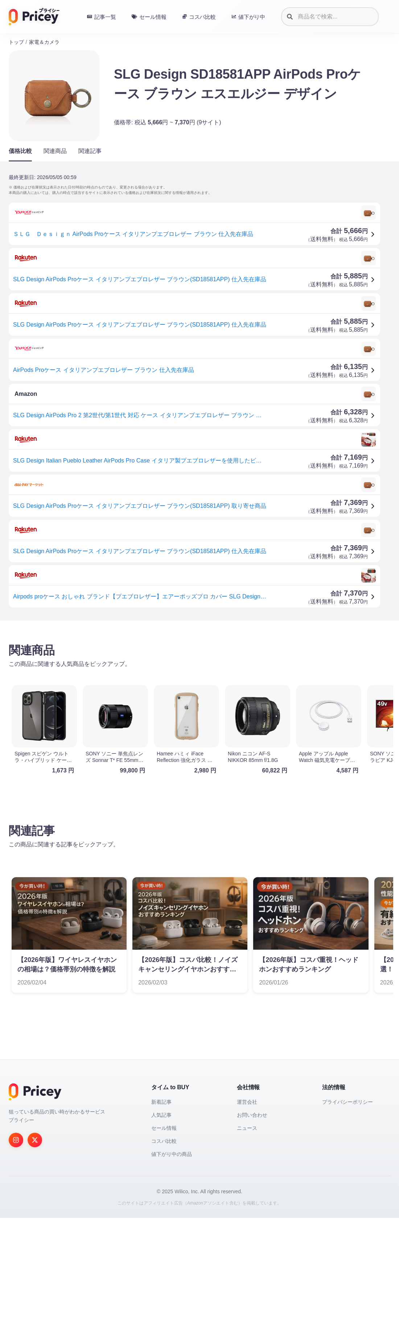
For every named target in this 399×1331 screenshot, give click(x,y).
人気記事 (161, 1228)
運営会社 (247, 1215)
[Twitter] (35, 1253)
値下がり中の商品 (171, 1267)
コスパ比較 (164, 1254)
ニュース (247, 1241)
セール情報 (164, 1241)
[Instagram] (16, 1253)
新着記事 (161, 1215)
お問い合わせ (252, 1228)
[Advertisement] (199, 683)
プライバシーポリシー (347, 1215)
